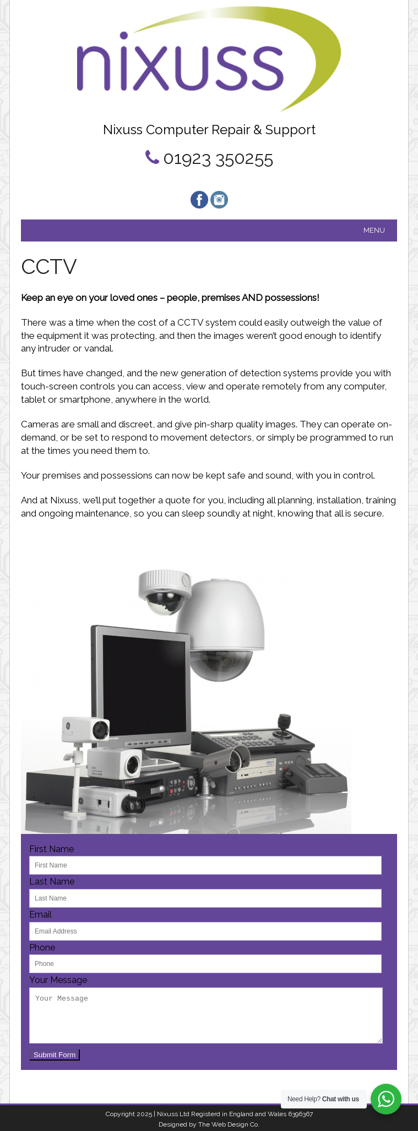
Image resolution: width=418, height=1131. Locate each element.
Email (40, 914)
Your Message (58, 980)
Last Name (51, 881)
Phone (42, 947)
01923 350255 (218, 157)
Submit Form (54, 1055)
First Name (51, 849)
